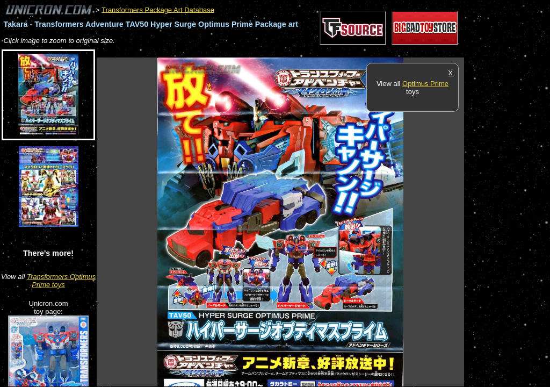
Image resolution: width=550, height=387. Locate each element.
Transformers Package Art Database (158, 9)
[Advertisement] (292, 52)
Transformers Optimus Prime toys (61, 281)
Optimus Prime (425, 84)
